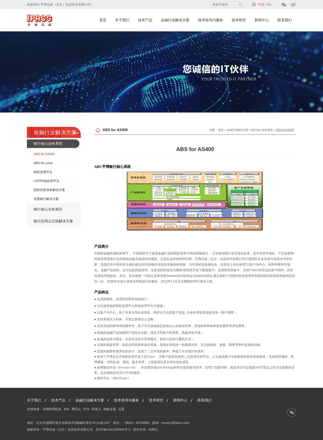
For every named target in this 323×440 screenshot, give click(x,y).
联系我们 (284, 20)
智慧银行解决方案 (46, 199)
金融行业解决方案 (175, 20)
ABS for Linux (43, 163)
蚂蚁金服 (109, 409)
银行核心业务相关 (48, 209)
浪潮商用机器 (52, 409)
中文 (261, 4)
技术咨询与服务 (210, 20)
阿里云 (96, 409)
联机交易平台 (43, 172)
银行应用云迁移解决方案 (53, 221)
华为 (86, 409)
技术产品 (145, 20)
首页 (103, 20)
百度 (121, 409)
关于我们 (122, 20)
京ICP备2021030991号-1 (113, 429)
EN (269, 4)
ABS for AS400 (44, 154)
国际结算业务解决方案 (49, 190)
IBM (66, 409)
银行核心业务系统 (48, 143)
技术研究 (239, 20)
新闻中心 (262, 20)
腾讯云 (76, 409)
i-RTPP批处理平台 (46, 181)
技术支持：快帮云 (145, 429)
